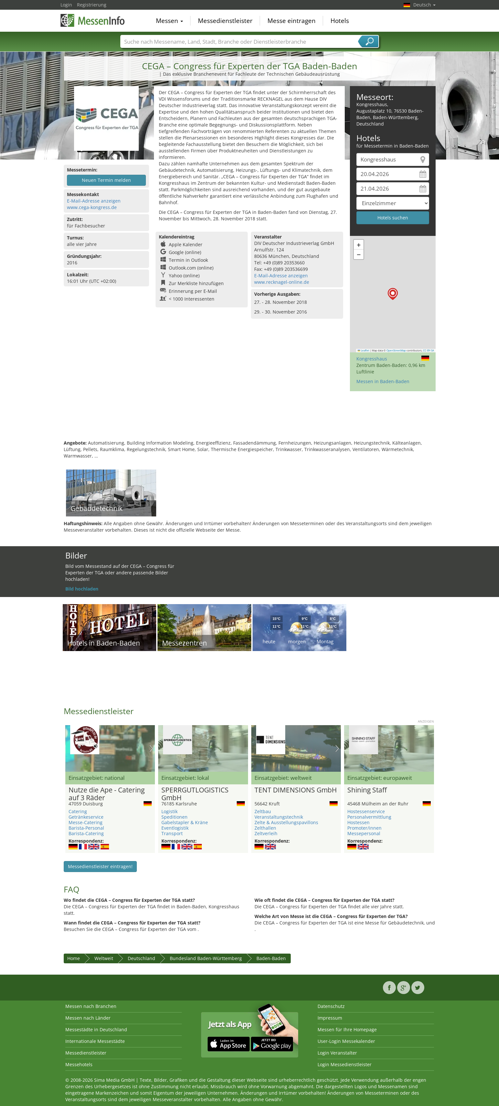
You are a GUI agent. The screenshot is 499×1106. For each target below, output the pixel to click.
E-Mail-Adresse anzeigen (94, 201)
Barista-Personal (86, 828)
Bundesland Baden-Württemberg (206, 958)
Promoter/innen (364, 828)
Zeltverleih (266, 833)
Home (73, 958)
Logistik (169, 811)
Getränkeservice (86, 817)
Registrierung (91, 5)
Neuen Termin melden (106, 180)
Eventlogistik (175, 828)
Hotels (340, 21)
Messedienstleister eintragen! (100, 866)
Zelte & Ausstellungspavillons (286, 822)
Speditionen (174, 817)
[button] (392, 294)
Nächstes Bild (151, 748)
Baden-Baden (271, 958)
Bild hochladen (81, 589)
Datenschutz (331, 1006)
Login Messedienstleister (345, 1064)
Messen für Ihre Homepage (347, 1029)
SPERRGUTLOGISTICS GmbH (195, 794)
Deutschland (141, 958)
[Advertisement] (250, 418)
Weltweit (103, 958)
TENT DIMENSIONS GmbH (296, 790)
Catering (78, 811)
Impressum (330, 1018)
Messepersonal (363, 833)
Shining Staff (367, 790)
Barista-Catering (86, 833)
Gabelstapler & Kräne (184, 822)
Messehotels (78, 1064)
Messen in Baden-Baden (382, 381)
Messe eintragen (291, 21)
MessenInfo (92, 20)
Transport (172, 833)
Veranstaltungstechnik (279, 817)
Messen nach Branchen (90, 1006)
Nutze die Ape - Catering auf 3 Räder (107, 794)
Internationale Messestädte (95, 1041)
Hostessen (358, 822)
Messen (169, 21)
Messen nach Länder (88, 1018)
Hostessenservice (366, 811)
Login (66, 5)
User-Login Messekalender (346, 1041)
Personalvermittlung (369, 817)
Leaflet (363, 350)
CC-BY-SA (428, 350)
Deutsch (424, 5)
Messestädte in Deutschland (96, 1029)
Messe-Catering (86, 822)
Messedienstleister (225, 21)
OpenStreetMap (396, 350)
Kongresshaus (371, 359)
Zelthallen (265, 828)
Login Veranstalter (337, 1053)
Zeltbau (263, 811)
